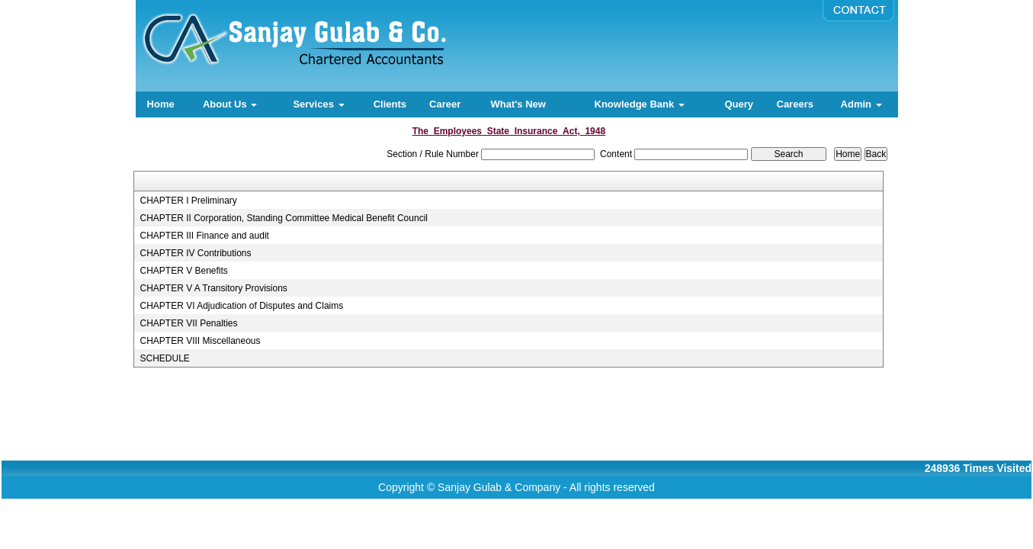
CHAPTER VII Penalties (188, 323)
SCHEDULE (164, 358)
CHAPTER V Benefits (183, 270)
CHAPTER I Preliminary (188, 200)
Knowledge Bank (640, 104)
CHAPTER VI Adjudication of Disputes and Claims (241, 305)
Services (318, 104)
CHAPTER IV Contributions (195, 253)
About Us (230, 104)
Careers (795, 104)
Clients (390, 104)
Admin (861, 104)
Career (444, 104)
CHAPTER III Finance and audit (204, 235)
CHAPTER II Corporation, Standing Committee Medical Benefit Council (284, 218)
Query (738, 104)
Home (161, 104)
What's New (517, 104)
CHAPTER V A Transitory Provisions (213, 288)
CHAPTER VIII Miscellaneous (200, 341)
